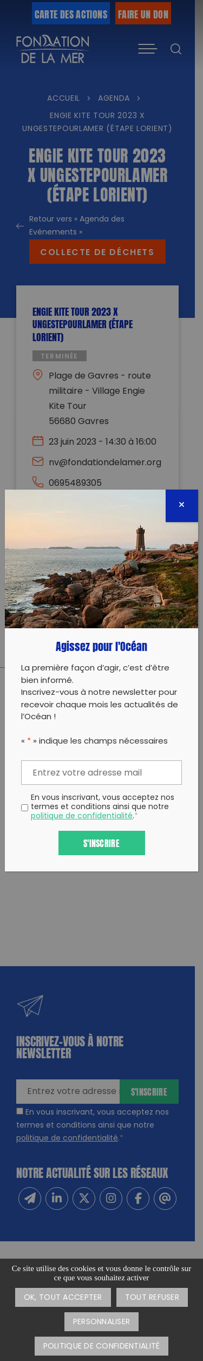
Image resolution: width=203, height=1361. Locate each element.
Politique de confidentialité (101, 1346)
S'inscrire (101, 842)
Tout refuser (152, 1298)
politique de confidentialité (82, 816)
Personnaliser (101, 1322)
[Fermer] (182, 506)
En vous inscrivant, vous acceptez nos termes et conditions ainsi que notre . (102, 807)
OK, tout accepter (63, 1298)
